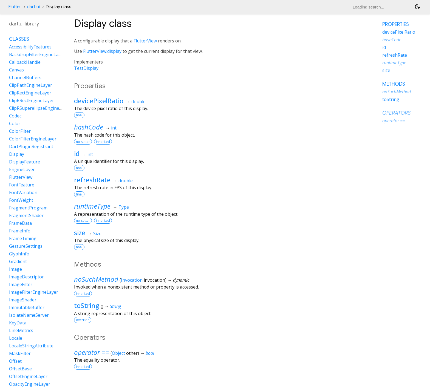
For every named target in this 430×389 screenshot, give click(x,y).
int (114, 128)
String (115, 306)
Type (123, 207)
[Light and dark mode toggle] (417, 6)
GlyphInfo (19, 254)
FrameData (20, 223)
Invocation (132, 280)
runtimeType (92, 206)
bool (150, 353)
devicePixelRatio (98, 100)
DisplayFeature (24, 162)
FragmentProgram (28, 208)
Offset (15, 361)
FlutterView (145, 41)
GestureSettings (26, 246)
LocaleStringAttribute (31, 346)
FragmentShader (26, 215)
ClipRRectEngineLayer (31, 100)
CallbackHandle (25, 62)
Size (97, 233)
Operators (396, 113)
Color (14, 123)
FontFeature (21, 185)
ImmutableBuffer (26, 307)
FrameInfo (19, 231)
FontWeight (21, 200)
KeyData (17, 323)
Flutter (14, 7)
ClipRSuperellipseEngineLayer (40, 108)
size (79, 232)
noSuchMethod (96, 279)
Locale (15, 338)
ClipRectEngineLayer (30, 93)
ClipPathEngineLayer (30, 85)
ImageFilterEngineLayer (33, 292)
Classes (19, 39)
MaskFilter (20, 353)
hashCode (88, 126)
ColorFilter (20, 131)
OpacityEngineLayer (29, 384)
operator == (91, 352)
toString (86, 305)
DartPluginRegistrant (31, 146)
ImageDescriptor (26, 277)
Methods (393, 84)
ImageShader (22, 300)
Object (118, 353)
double (138, 102)
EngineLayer (22, 169)
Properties (395, 24)
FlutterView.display (102, 51)
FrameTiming (22, 238)
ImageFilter (20, 284)
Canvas (16, 70)
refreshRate (92, 179)
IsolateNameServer (29, 315)
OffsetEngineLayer (28, 376)
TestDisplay (86, 68)
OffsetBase (20, 369)
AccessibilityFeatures (30, 47)
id (77, 153)
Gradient (18, 261)
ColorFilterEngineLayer (32, 139)
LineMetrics (21, 330)
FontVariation (23, 192)
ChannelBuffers (25, 77)
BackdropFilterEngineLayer (37, 54)
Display (16, 154)
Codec (15, 116)
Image (15, 269)
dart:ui (33, 7)
